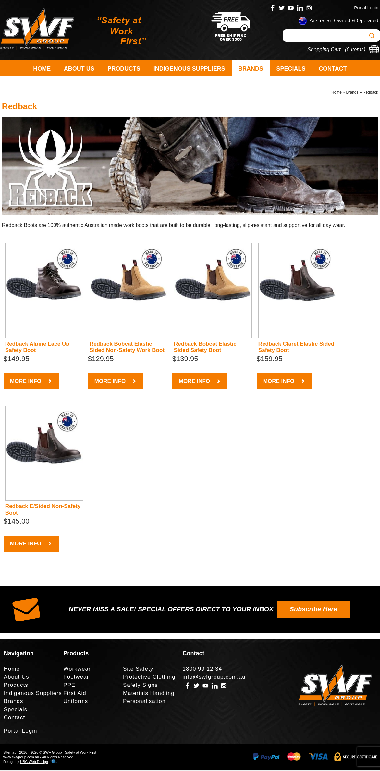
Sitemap (9, 753)
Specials (291, 68)
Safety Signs (140, 686)
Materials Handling (149, 694)
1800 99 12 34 (202, 669)
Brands (250, 68)
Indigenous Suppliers (189, 68)
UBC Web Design (34, 762)
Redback (370, 93)
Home (42, 68)
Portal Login (366, 7)
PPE (69, 686)
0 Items (355, 49)
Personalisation (144, 702)
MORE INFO (31, 382)
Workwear (77, 669)
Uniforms (75, 702)
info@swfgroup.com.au (214, 677)
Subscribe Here (313, 609)
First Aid (74, 694)
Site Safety (138, 669)
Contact (333, 68)
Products (123, 68)
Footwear (76, 677)
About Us (79, 68)
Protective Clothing (149, 677)
